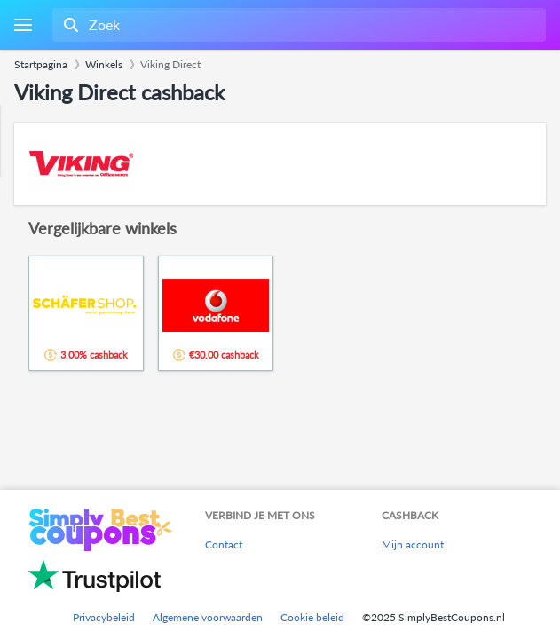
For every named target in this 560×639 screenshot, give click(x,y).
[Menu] (22, 25)
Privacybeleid (104, 617)
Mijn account (413, 544)
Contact (223, 544)
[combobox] (297, 25)
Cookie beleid (312, 617)
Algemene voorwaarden (208, 617)
